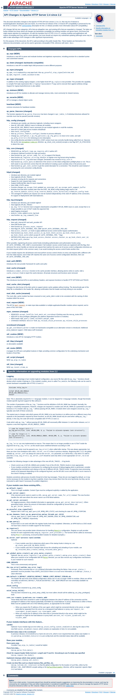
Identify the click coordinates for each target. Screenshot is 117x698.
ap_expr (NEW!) (13, 54)
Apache (5, 10)
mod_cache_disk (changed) (18, 284)
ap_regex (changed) (15, 79)
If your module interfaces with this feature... (25, 622)
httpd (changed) (13, 172)
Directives (95, 4)
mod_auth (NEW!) (14, 261)
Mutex (45, 557)
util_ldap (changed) (15, 341)
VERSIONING (27, 26)
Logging (10, 376)
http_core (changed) (15, 148)
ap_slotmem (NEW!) (15, 90)
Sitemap (112, 4)
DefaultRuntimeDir (55, 667)
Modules (88, 4)
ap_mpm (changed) (15, 70)
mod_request (20, 305)
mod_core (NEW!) (14, 277)
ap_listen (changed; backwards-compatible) (25, 63)
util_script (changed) (15, 357)
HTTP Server (14, 10)
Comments (99, 36)
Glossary (106, 4)
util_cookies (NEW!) (15, 334)
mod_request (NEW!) (15, 302)
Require (57, 530)
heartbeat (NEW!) (14, 104)
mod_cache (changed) (16, 268)
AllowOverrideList (30, 142)
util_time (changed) (15, 364)
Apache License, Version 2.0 (25, 694)
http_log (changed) (15, 200)
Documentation (24, 10)
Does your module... (15, 640)
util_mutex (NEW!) (14, 348)
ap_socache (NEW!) (15, 97)
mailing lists (70, 686)
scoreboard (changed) (16, 325)
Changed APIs (100, 25)
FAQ (100, 4)
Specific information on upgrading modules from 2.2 (105, 29)
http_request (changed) (16, 220)
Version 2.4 (34, 10)
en (90, 18)
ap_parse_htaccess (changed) (19, 111)
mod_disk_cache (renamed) (18, 293)
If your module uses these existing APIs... (24, 485)
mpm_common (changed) (17, 312)
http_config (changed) (16, 120)
